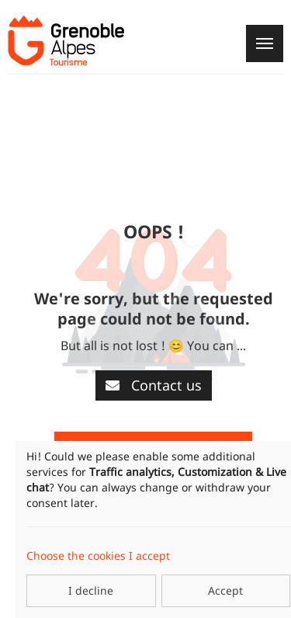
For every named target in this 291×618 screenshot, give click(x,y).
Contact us (154, 385)
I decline (90, 590)
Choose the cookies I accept (98, 555)
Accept (225, 590)
